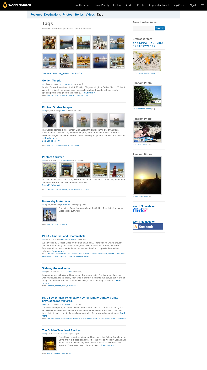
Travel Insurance (82, 5)
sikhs (64, 286)
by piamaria (137, 196)
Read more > (89, 93)
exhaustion (102, 253)
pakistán (90, 318)
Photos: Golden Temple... (58, 107)
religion (76, 95)
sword (70, 286)
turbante (122, 318)
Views (148, 109)
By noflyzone (66, 271)
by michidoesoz (139, 109)
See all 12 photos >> (52, 185)
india (70, 95)
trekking (79, 256)
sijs (96, 318)
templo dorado (110, 318)
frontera (65, 318)
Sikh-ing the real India (56, 268)
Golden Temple (51, 80)
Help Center (179, 5)
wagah (86, 256)
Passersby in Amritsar (56, 201)
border (58, 286)
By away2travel (66, 84)
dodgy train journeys (88, 253)
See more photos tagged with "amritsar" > (62, 73)
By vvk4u (63, 111)
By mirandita (66, 160)
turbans (77, 286)
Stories (129, 5)
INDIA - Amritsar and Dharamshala (63, 236)
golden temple (61, 95)
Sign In (193, 5)
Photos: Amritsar (53, 157)
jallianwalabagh (75, 190)
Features (36, 14)
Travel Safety (102, 5)
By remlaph (65, 334)
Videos (90, 14)
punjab (86, 190)
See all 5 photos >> (51, 141)
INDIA (44, 84)
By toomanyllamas (68, 239)
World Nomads (17, 5)
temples (71, 256)
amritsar (50, 95)
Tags (100, 14)
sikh (82, 95)
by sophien (137, 144)
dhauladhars (72, 253)
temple (77, 145)
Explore (117, 5)
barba (57, 318)
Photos (67, 14)
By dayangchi (67, 304)
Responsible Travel (158, 5)
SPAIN (44, 304)
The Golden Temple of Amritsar (62, 330)
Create (140, 5)
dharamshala (60, 253)
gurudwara (60, 145)
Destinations (52, 14)
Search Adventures (145, 22)
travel (87, 95)
